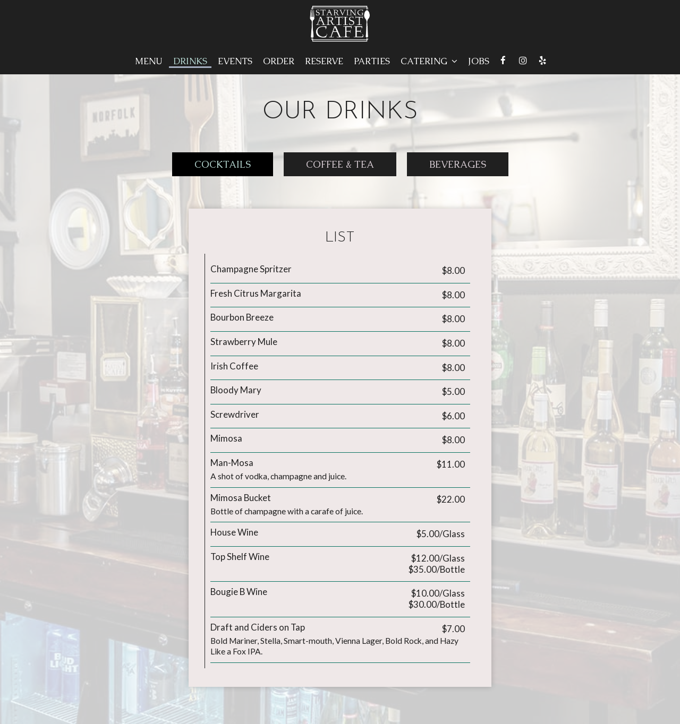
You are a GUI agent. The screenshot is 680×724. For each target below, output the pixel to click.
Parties (372, 61)
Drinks (190, 61)
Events (235, 61)
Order (278, 61)
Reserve (324, 61)
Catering (429, 61)
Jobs (478, 61)
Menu (149, 61)
